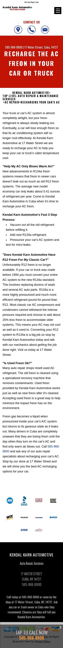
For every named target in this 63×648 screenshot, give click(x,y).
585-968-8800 (13, 47)
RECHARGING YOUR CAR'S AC (40, 102)
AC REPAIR (12, 102)
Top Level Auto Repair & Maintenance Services (31, 97)
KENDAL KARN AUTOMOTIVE (30, 92)
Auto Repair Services (31, 566)
